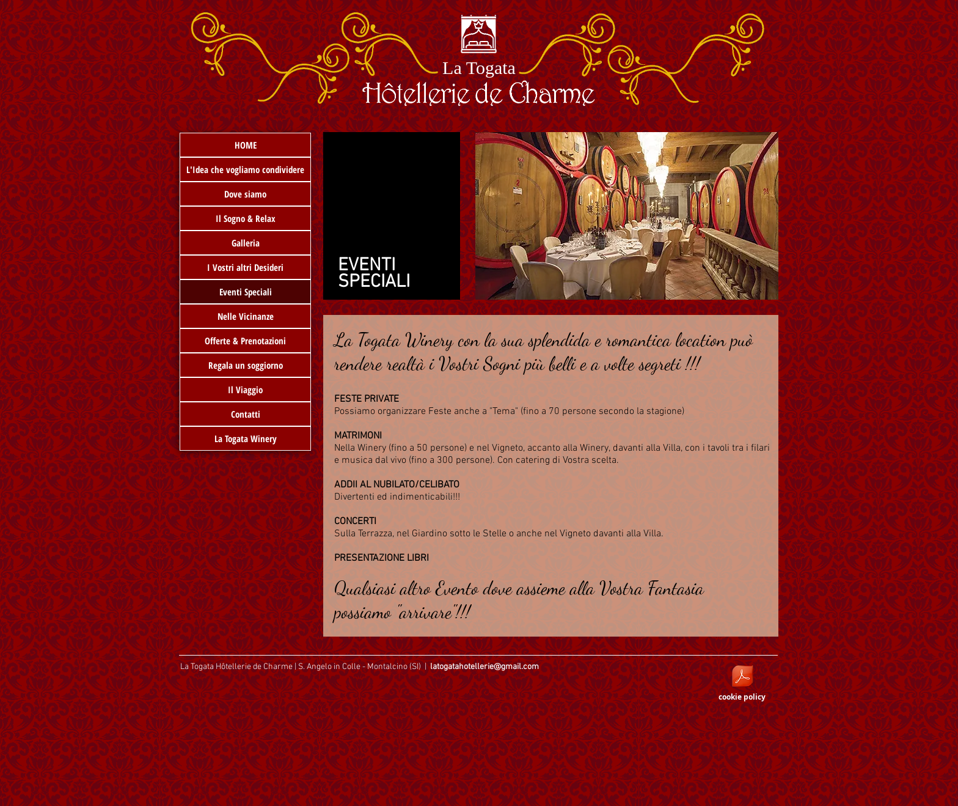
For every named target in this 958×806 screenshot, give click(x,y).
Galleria (246, 243)
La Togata (479, 67)
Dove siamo (245, 194)
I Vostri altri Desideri (245, 267)
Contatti (245, 414)
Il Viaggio (245, 389)
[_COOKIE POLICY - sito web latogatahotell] (742, 677)
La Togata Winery (245, 438)
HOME (246, 145)
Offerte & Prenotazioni (245, 341)
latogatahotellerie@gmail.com (484, 667)
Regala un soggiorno (245, 365)
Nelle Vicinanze (246, 316)
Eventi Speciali (245, 292)
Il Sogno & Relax (246, 218)
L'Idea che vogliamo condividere (245, 169)
